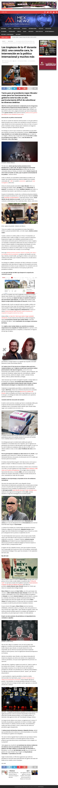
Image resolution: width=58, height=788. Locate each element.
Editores (18, 34)
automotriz (22, 180)
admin (15, 60)
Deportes (31, 31)
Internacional (32, 28)
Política (41, 28)
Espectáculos (39, 31)
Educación (48, 28)
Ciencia (19, 31)
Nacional (3, 28)
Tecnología (12, 31)
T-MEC (11, 180)
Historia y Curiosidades (7, 34)
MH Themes (41, 786)
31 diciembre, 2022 (7, 60)
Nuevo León (17, 28)
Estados (24, 28)
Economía (3, 31)
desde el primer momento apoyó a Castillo (18, 252)
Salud (24, 31)
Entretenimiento (49, 31)
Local (9, 28)
